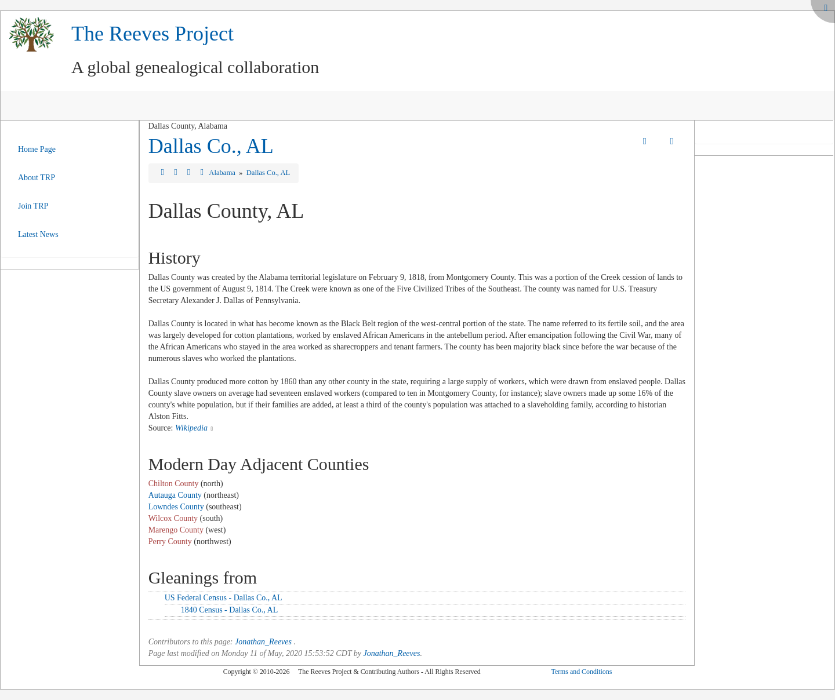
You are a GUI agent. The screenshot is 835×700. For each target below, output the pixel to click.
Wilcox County (173, 518)
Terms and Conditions (581, 672)
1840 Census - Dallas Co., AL (229, 610)
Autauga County (175, 495)
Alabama (223, 173)
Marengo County (176, 530)
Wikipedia (191, 428)
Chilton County (173, 483)
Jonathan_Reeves (263, 641)
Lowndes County (176, 506)
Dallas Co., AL (211, 146)
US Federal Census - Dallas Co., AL (223, 597)
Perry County (170, 541)
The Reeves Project (152, 33)
